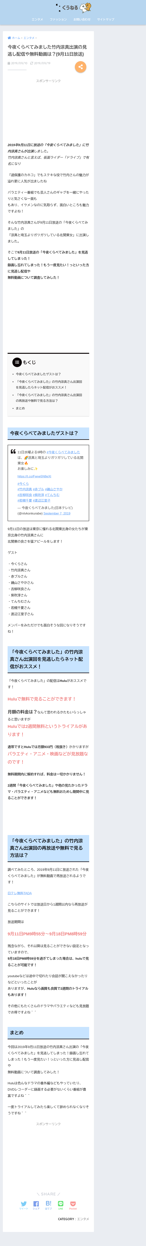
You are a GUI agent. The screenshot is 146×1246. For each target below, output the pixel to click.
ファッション (58, 19)
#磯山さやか (55, 489)
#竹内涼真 (24, 489)
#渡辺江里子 (42, 500)
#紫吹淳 (39, 494)
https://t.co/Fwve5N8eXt (34, 476)
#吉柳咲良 (24, 494)
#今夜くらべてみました (64, 452)
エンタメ (37, 19)
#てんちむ (53, 494)
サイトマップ (105, 19)
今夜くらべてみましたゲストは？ (39, 374)
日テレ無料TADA (20, 893)
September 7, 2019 (57, 513)
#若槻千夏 (24, 500)
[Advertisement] (48, 112)
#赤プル (39, 489)
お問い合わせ (81, 19)
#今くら (23, 483)
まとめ (20, 408)
